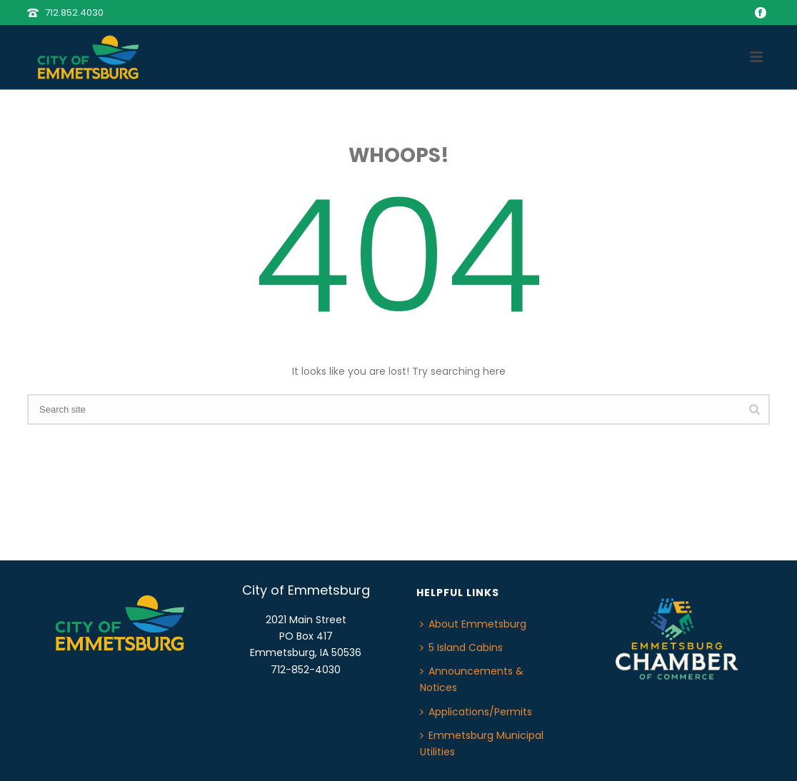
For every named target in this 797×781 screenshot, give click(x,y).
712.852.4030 (74, 12)
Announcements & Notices (471, 679)
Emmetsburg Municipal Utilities (481, 743)
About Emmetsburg (473, 624)
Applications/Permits (476, 712)
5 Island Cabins (461, 647)
